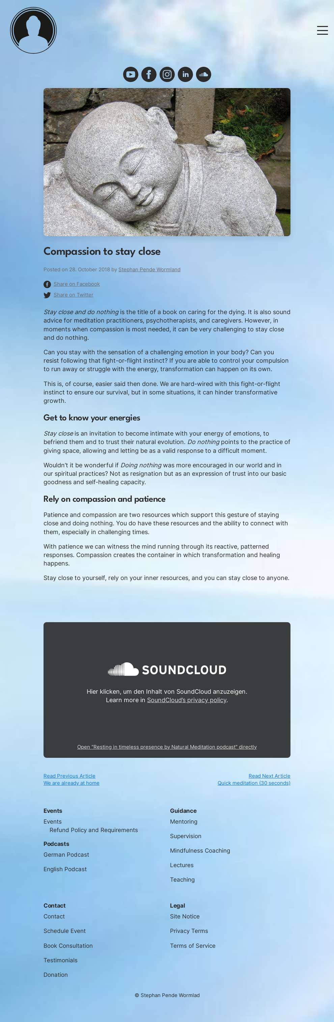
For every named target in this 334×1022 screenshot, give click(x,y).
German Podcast (66, 858)
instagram (167, 74)
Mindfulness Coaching (200, 854)
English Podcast (65, 872)
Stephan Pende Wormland (149, 270)
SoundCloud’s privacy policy (186, 699)
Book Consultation (68, 949)
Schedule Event (65, 935)
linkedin (185, 74)
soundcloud (203, 74)
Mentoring (183, 825)
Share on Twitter (73, 295)
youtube (130, 74)
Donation (56, 978)
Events (53, 825)
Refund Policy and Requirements (94, 833)
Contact (54, 920)
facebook (149, 74)
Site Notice (185, 920)
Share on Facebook (77, 284)
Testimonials (61, 964)
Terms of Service (193, 949)
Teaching (182, 883)
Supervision (185, 839)
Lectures (182, 868)
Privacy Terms (189, 935)
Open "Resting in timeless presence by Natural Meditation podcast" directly (167, 747)
